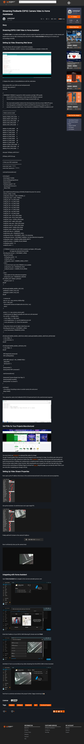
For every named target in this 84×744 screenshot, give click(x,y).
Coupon (67, 732)
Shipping (26, 734)
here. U (36, 465)
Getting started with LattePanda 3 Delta (74, 43)
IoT (36, 705)
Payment (26, 736)
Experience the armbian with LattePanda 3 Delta (73, 63)
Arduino (12, 705)
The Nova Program (45, 705)
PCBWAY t (35, 459)
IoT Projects (71, 127)
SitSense (69, 83)
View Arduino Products (73, 120)
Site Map (47, 732)
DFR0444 (69, 45)
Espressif (28, 705)
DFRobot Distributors (50, 728)
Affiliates (68, 728)
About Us (26, 728)
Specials (68, 730)
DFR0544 (75, 45)
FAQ (25, 738)
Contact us (47, 730)
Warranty (26, 730)
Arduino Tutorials (72, 125)
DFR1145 (75, 86)
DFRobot (20, 705)
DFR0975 (69, 86)
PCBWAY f (16, 455)
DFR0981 (69, 65)
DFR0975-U (75, 106)
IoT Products (71, 129)
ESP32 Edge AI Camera (72, 103)
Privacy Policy (27, 732)
